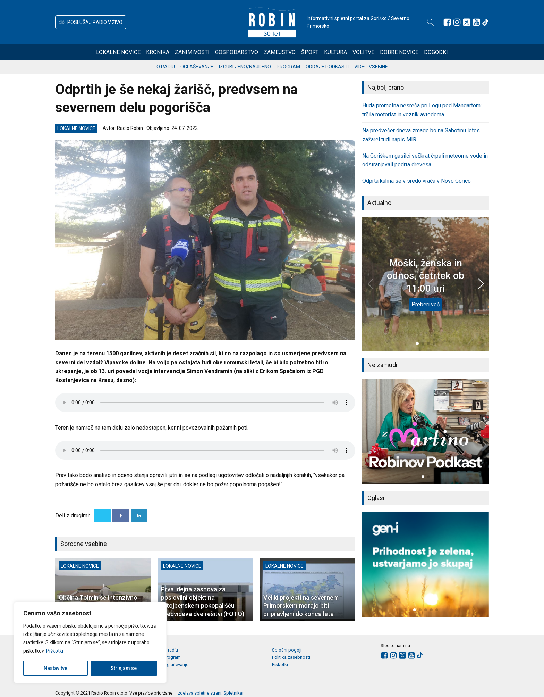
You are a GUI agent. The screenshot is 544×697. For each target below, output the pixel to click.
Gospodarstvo (236, 52)
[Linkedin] (139, 515)
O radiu (165, 66)
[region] (90, 642)
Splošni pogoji (286, 650)
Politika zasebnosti (291, 657)
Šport (309, 52)
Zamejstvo (280, 52)
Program (288, 66)
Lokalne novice (118, 52)
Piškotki (54, 651)
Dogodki (436, 52)
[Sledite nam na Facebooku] (447, 22)
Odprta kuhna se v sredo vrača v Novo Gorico (416, 180)
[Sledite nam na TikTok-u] (485, 22)
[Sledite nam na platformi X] (466, 22)
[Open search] (430, 22)
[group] (425, 431)
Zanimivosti (192, 52)
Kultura (335, 52)
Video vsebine (371, 66)
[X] (102, 515)
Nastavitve (55, 668)
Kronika (157, 52)
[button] (90, 22)
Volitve (363, 52)
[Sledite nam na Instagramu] (457, 22)
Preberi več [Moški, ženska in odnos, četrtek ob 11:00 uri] (425, 304)
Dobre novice (399, 52)
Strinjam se (124, 668)
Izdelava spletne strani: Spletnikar (210, 693)
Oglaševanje (196, 66)
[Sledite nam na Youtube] (476, 22)
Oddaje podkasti (327, 66)
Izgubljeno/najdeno (245, 66)
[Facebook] (120, 515)
